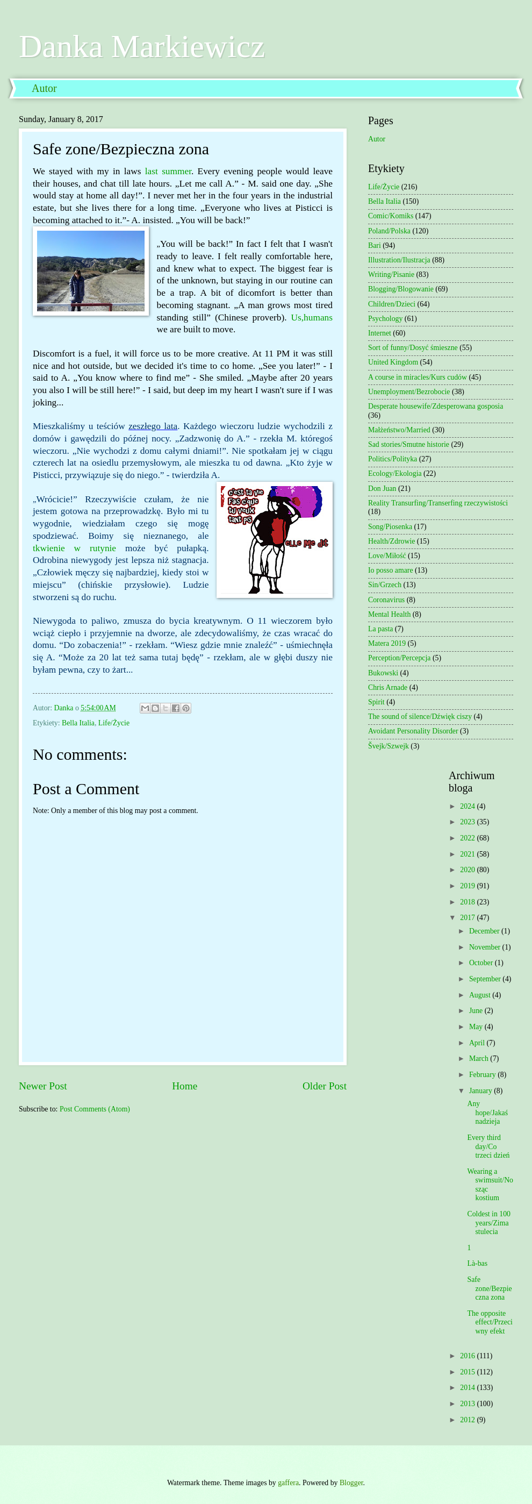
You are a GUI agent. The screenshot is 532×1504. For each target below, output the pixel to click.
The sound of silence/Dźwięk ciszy (420, 716)
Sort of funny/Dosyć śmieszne (413, 348)
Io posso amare (390, 570)
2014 (468, 1388)
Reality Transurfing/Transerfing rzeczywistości (438, 503)
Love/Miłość (387, 556)
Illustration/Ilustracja (399, 260)
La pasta (380, 629)
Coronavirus (386, 600)
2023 (468, 822)
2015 (468, 1372)
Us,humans (312, 317)
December (485, 931)
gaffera (288, 1483)
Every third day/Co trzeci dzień (488, 1146)
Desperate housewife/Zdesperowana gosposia (435, 406)
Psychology (385, 319)
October (482, 963)
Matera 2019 (387, 643)
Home (184, 1086)
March (479, 1058)
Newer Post (43, 1086)
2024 (468, 806)
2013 (468, 1404)
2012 (468, 1420)
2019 (468, 886)
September (485, 979)
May (477, 1027)
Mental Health (389, 614)
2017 (468, 918)
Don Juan (382, 488)
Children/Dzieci (391, 304)
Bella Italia (78, 723)
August (480, 995)
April (478, 1043)
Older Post (325, 1086)
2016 (468, 1356)
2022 (468, 838)
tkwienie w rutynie (74, 548)
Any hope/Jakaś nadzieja (487, 1112)
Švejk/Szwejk (388, 746)
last (151, 171)
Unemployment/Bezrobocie (409, 392)
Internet (379, 333)
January (481, 1091)
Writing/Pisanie (391, 274)
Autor (44, 88)
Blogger (351, 1483)
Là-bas (477, 1263)
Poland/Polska (389, 231)
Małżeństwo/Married (399, 430)
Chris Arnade (387, 687)
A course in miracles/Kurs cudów (417, 377)
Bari (374, 245)
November (485, 947)
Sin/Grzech (384, 585)
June (477, 1011)
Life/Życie (114, 723)
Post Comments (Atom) (95, 1109)
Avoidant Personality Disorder (413, 731)
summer (176, 171)
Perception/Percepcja (399, 658)
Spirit (376, 702)
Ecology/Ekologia (395, 473)
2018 (468, 902)
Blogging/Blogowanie (401, 289)
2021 (468, 854)
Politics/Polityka (392, 459)
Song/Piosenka (390, 527)
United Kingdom (393, 362)
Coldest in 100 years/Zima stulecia (488, 1223)
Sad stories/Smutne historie (408, 444)
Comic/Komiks (390, 216)
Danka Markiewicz (142, 46)
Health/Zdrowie (391, 541)
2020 (468, 870)
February (483, 1075)
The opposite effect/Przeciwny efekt (489, 1322)
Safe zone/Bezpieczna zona (489, 1288)
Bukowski (383, 673)
